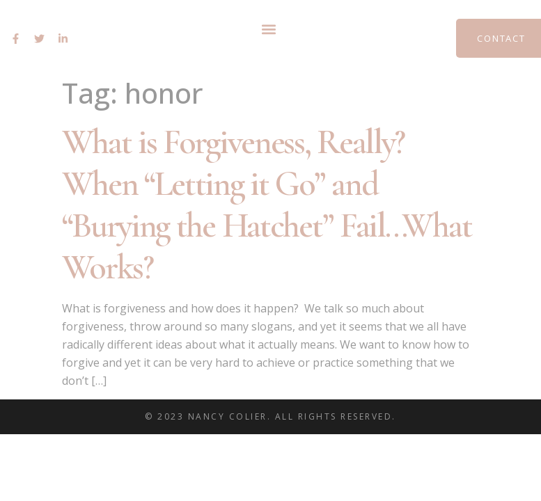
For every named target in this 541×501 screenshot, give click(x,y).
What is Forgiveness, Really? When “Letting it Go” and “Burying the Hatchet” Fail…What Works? (267, 204)
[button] (268, 28)
